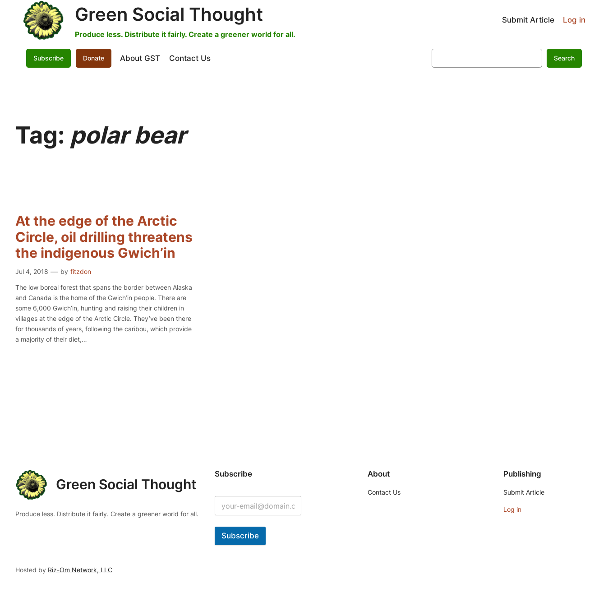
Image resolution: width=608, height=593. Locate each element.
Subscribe (48, 58)
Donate (93, 58)
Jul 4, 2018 (31, 271)
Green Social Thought (169, 14)
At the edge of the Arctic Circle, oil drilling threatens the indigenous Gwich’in (104, 237)
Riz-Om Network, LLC (80, 570)
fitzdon (80, 271)
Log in (574, 19)
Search (564, 58)
